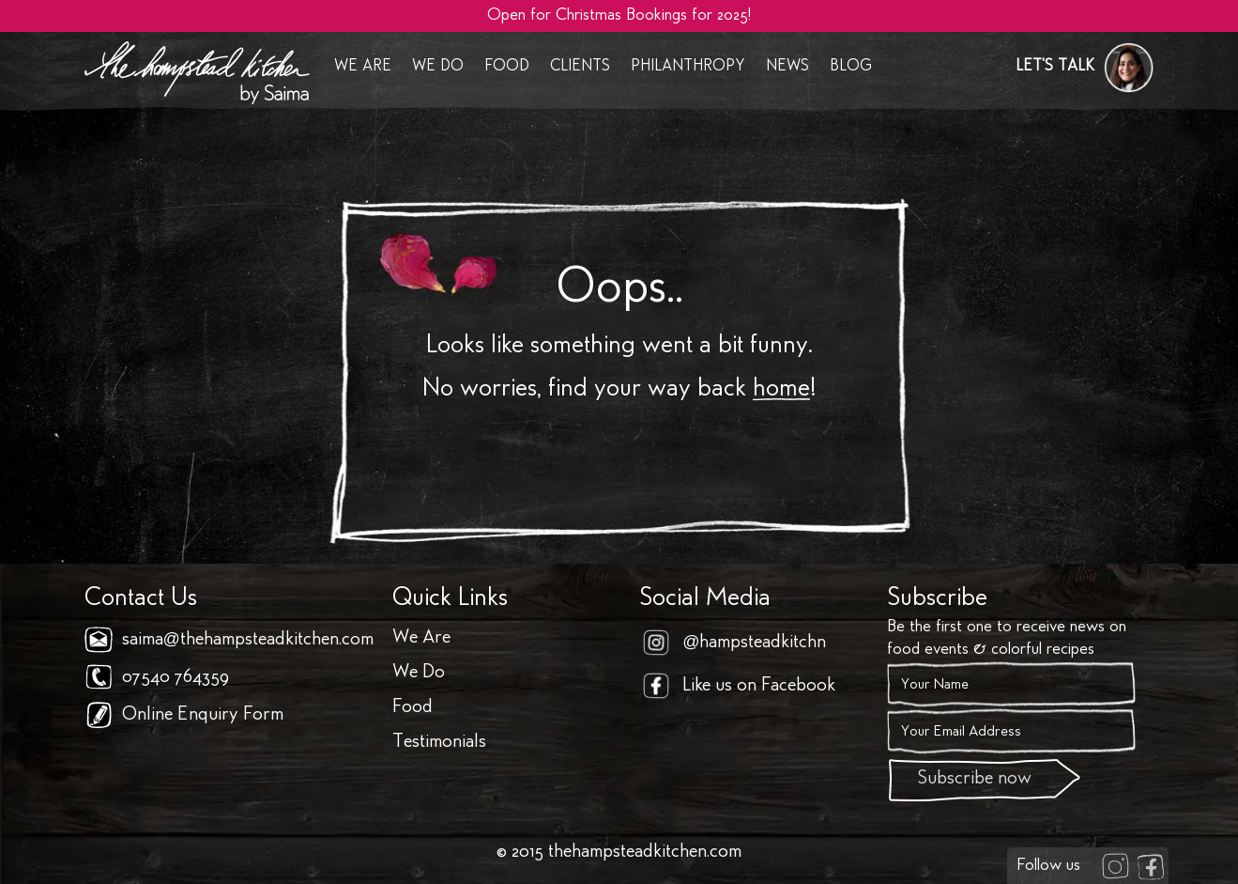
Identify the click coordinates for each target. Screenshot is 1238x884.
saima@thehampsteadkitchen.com (248, 640)
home (781, 390)
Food (506, 67)
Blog (851, 67)
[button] (1085, 67)
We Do (438, 67)
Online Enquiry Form (202, 715)
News (787, 67)
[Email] (1011, 731)
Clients (580, 67)
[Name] (1011, 684)
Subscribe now (975, 779)
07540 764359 (175, 678)
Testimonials (439, 743)
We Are (362, 67)
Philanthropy (688, 67)
